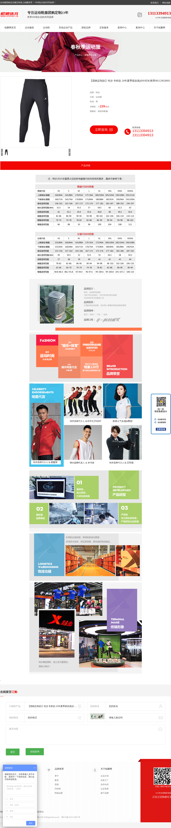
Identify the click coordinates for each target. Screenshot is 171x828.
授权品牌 (86, 27)
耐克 (57, 780)
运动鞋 (46, 27)
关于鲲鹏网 (159, 27)
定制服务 (104, 27)
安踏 (57, 784)
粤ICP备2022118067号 (70, 817)
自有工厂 (105, 780)
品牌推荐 (59, 769)
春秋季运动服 (90, 55)
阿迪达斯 (59, 793)
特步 (98, 92)
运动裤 (99, 97)
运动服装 (29, 27)
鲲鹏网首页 (10, 27)
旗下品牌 (105, 793)
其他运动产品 (65, 27)
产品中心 (79, 55)
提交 (12, 752)
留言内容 (85, 735)
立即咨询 (104, 129)
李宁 (57, 776)
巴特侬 (58, 789)
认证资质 (105, 789)
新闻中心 (122, 27)
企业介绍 (105, 776)
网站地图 (166, 3)
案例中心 (140, 27)
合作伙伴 (105, 784)
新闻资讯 (40, 812)
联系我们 (155, 3)
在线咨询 (34, 751)
